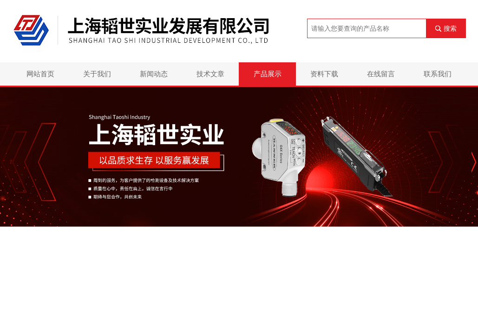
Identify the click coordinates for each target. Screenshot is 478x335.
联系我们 (438, 74)
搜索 (450, 28)
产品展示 (268, 74)
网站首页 (40, 74)
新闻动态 (154, 74)
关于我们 (97, 74)
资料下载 (324, 74)
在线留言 (381, 74)
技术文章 (210, 74)
